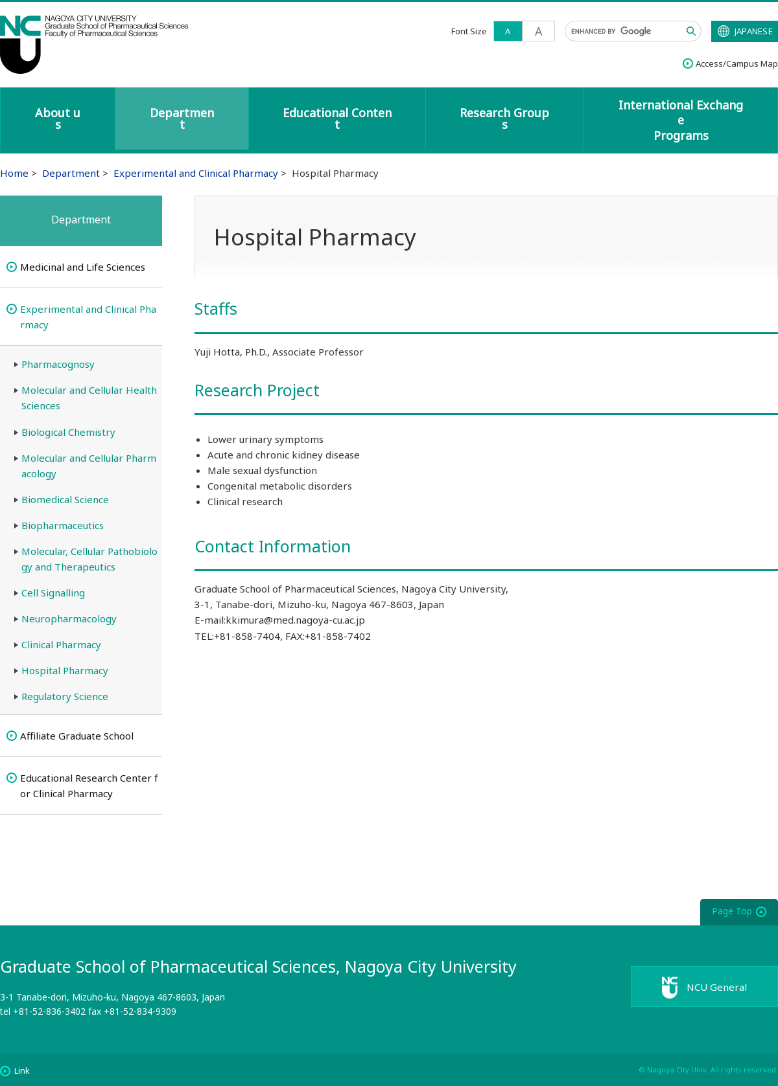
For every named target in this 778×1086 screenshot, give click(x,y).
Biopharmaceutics (62, 525)
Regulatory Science (64, 696)
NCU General (720, 988)
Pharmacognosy (58, 363)
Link (22, 1070)
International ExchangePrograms (681, 120)
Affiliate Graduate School (77, 735)
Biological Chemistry (68, 431)
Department (182, 118)
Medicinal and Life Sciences (82, 266)
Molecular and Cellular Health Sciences (89, 397)
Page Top (732, 911)
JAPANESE (754, 31)
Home (14, 172)
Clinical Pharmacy (61, 644)
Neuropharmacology (69, 618)
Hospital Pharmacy (64, 670)
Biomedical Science (65, 499)
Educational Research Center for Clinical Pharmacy (89, 785)
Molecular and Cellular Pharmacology (88, 465)
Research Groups (504, 118)
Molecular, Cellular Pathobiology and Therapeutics (89, 559)
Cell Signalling (53, 592)
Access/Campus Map (737, 63)
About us (57, 118)
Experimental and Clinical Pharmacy (195, 172)
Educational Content (337, 118)
